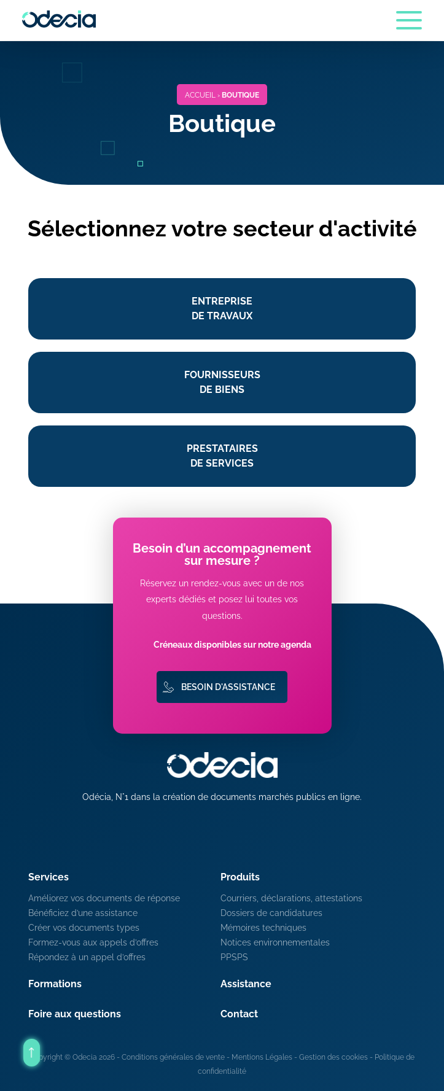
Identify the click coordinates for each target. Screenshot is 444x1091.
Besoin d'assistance (228, 687)
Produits (240, 877)
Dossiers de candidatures (271, 913)
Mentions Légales (262, 1057)
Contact (239, 1014)
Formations (55, 984)
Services (48, 877)
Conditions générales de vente (173, 1057)
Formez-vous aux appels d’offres (93, 942)
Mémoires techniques (263, 928)
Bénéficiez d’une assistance (83, 913)
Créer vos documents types (83, 928)
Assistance (245, 984)
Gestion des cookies (333, 1057)
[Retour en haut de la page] (31, 1052)
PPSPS (234, 957)
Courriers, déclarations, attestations (291, 898)
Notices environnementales (275, 942)
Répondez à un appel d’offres (87, 957)
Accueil (200, 95)
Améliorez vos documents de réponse (104, 898)
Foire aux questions (74, 1014)
